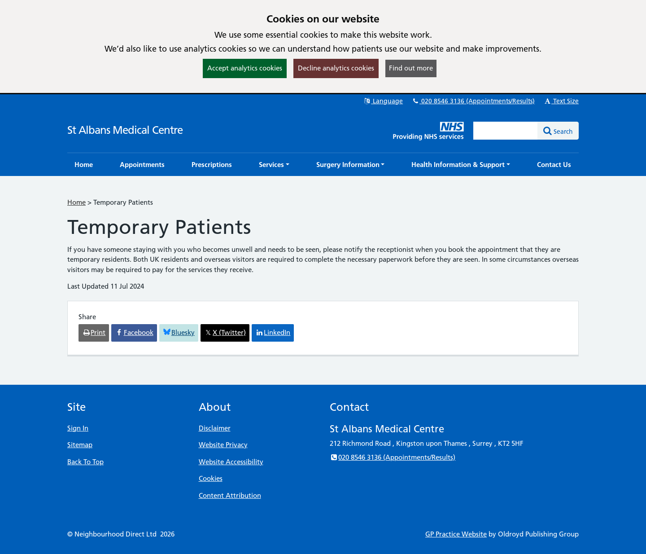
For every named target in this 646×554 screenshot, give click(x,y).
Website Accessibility (231, 461)
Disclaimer (215, 428)
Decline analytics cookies (336, 68)
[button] (274, 164)
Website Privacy (223, 444)
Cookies (211, 478)
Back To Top (85, 461)
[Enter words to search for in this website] (505, 131)
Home (76, 202)
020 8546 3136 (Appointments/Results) (473, 101)
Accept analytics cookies (244, 68)
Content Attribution (230, 495)
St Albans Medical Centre (125, 129)
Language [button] (383, 101)
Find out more (411, 68)
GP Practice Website (456, 534)
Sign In (77, 428)
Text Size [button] (561, 101)
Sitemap (79, 444)
